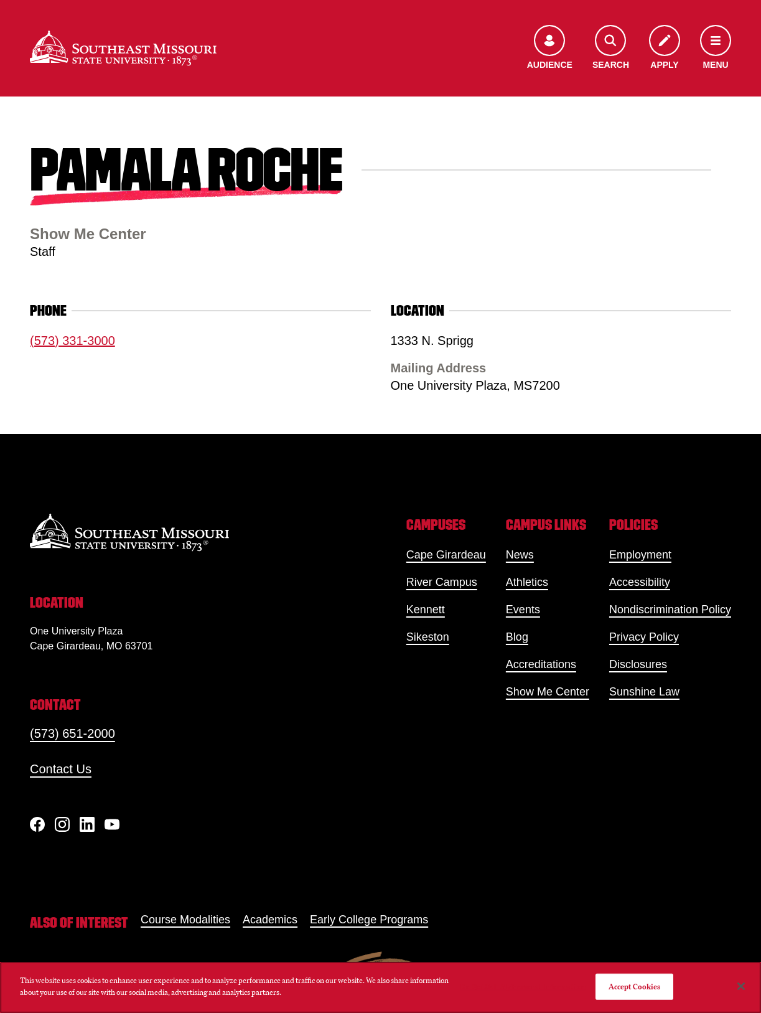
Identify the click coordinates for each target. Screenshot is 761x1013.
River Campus (441, 582)
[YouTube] (112, 824)
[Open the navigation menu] (715, 48)
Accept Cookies (635, 986)
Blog (517, 637)
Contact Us (60, 769)
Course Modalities (185, 919)
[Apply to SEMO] (664, 48)
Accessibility (639, 582)
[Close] (741, 986)
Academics (270, 919)
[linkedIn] (87, 824)
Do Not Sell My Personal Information (523, 986)
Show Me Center (547, 692)
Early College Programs (369, 919)
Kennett (425, 609)
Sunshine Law (644, 692)
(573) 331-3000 (72, 340)
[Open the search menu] (610, 48)
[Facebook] (37, 824)
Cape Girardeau (446, 555)
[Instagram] (62, 824)
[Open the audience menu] (549, 48)
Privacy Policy (644, 637)
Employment (640, 555)
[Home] (123, 48)
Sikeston (427, 637)
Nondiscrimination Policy (670, 609)
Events (523, 609)
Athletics (527, 582)
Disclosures (638, 664)
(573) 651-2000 (72, 733)
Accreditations (541, 664)
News (520, 555)
